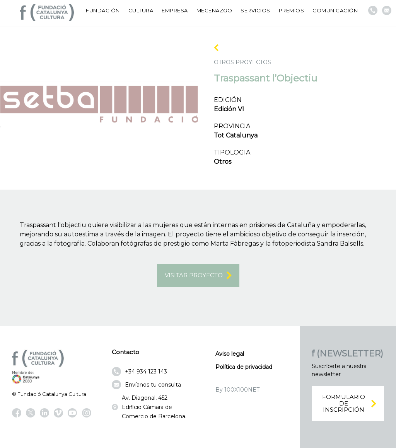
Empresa (175, 10)
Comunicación (335, 10)
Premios (291, 10)
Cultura (141, 10)
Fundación (103, 10)
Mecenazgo (214, 10)
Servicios (255, 10)
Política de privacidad (243, 366)
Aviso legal (229, 353)
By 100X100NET (237, 389)
